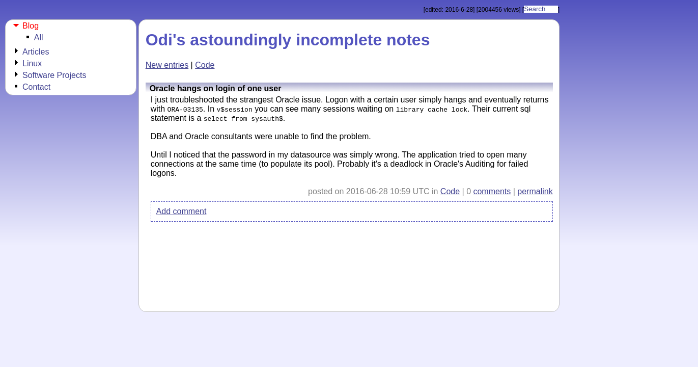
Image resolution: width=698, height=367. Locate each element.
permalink (534, 191)
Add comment (181, 211)
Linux (32, 63)
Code (204, 65)
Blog (30, 25)
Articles (35, 51)
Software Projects (54, 75)
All (38, 37)
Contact (36, 87)
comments (492, 191)
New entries (167, 65)
